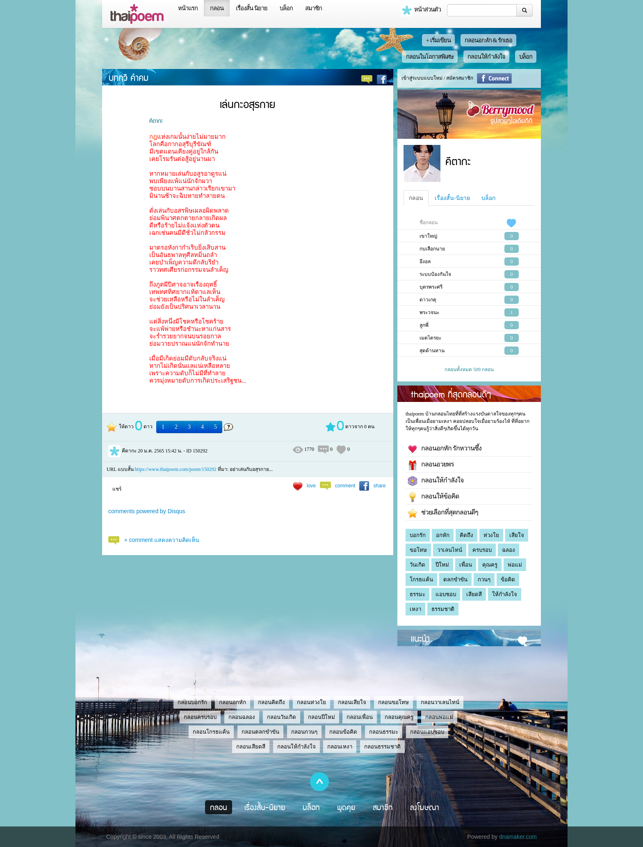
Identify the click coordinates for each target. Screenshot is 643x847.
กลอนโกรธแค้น (211, 732)
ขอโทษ (418, 550)
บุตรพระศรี (431, 287)
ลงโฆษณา (424, 807)
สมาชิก (313, 8)
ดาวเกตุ (428, 300)
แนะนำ (420, 638)
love (311, 486)
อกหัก (442, 535)
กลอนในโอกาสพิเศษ (430, 56)
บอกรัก (418, 535)
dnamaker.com (518, 836)
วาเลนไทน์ (449, 550)
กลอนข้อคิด (343, 732)
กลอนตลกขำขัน (260, 732)
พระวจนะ (429, 312)
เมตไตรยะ (430, 338)
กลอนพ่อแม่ (439, 717)
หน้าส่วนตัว (421, 10)
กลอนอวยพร (431, 465)
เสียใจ (516, 535)
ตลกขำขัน (455, 579)
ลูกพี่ (424, 325)
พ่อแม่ (515, 565)
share (379, 486)
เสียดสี (474, 594)
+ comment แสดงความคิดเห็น (162, 540)
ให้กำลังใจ (504, 594)
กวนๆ (484, 579)
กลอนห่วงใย (311, 702)
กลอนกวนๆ (304, 732)
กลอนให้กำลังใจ (486, 56)
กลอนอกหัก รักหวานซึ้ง (444, 449)
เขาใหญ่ (428, 236)
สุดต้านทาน (432, 350)
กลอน (216, 8)
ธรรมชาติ (442, 609)
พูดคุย (346, 807)
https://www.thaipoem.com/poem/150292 (176, 469)
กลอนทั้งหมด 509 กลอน (469, 369)
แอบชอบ (446, 594)
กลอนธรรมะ (383, 732)
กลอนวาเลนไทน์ (440, 702)
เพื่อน (465, 565)
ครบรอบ (482, 550)
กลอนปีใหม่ (321, 717)
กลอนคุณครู (399, 717)
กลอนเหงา (339, 747)
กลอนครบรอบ (200, 717)
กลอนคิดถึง (271, 702)
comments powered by (146, 511)
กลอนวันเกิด (281, 717)
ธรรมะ (417, 594)
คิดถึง (466, 535)
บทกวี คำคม (128, 77)
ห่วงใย (491, 535)
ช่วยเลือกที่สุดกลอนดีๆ (443, 513)
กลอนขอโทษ (393, 702)
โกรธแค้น (421, 579)
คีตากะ (156, 120)
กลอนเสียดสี (250, 747)
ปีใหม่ (442, 565)
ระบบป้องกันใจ (435, 274)
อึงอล (425, 261)
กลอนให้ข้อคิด (433, 497)
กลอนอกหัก (232, 702)
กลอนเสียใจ (352, 702)
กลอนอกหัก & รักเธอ (489, 40)
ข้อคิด (508, 579)
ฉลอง (508, 550)
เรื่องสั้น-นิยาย (452, 198)
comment (345, 486)
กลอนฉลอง (241, 717)
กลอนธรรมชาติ (382, 747)
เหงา (415, 609)
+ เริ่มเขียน (438, 40)
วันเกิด (417, 565)
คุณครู (489, 565)
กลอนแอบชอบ (427, 732)
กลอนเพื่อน (360, 717)
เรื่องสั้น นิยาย (251, 8)
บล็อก (286, 8)
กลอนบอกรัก (192, 702)
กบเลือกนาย (432, 249)
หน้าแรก (188, 8)
